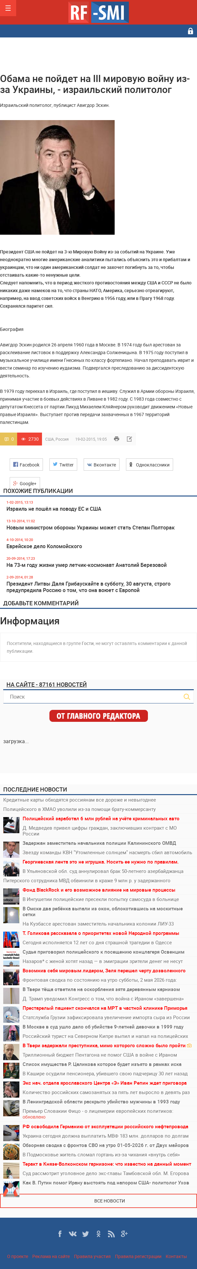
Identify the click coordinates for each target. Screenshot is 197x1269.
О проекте (17, 1256)
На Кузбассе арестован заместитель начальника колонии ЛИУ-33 (98, 923)
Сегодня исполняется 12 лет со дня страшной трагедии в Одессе (97, 942)
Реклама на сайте (51, 1256)
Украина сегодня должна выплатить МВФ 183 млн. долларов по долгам (106, 1136)
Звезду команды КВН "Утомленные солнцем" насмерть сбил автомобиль (107, 852)
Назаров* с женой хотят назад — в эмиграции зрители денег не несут (103, 961)
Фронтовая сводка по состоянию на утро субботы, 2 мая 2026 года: (100, 980)
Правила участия (92, 1256)
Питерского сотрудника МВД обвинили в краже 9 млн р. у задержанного (87, 880)
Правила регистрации (138, 1256)
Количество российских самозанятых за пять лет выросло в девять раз (106, 1092)
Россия (62, 439)
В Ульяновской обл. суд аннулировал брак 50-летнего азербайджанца (103, 871)
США (49, 439)
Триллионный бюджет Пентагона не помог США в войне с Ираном (100, 1055)
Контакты (176, 1256)
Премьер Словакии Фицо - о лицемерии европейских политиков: (98, 1114)
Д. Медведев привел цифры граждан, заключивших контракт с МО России (100, 830)
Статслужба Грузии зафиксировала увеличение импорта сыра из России (106, 1017)
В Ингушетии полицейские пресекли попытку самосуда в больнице (101, 899)
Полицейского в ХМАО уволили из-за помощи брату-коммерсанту (79, 809)
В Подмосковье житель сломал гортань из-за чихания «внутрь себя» (101, 1154)
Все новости (109, 1201)
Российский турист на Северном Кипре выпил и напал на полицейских (105, 1036)
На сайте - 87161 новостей (46, 684)
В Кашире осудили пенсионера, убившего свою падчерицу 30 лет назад (105, 1073)
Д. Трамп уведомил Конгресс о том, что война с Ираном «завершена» (103, 998)
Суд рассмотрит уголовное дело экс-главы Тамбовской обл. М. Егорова (106, 1173)
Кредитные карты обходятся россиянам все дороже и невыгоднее (79, 800)
